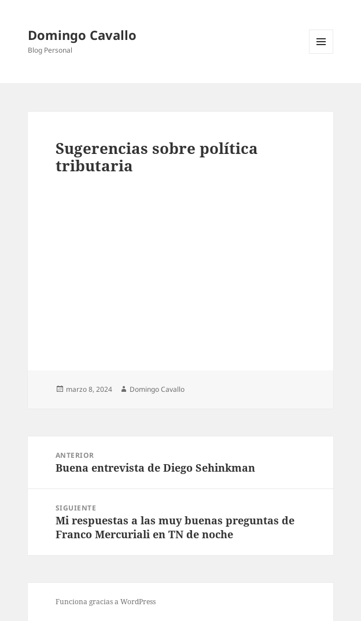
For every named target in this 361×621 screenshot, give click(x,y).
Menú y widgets (321, 53)
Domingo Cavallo (82, 34)
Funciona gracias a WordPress (106, 602)
